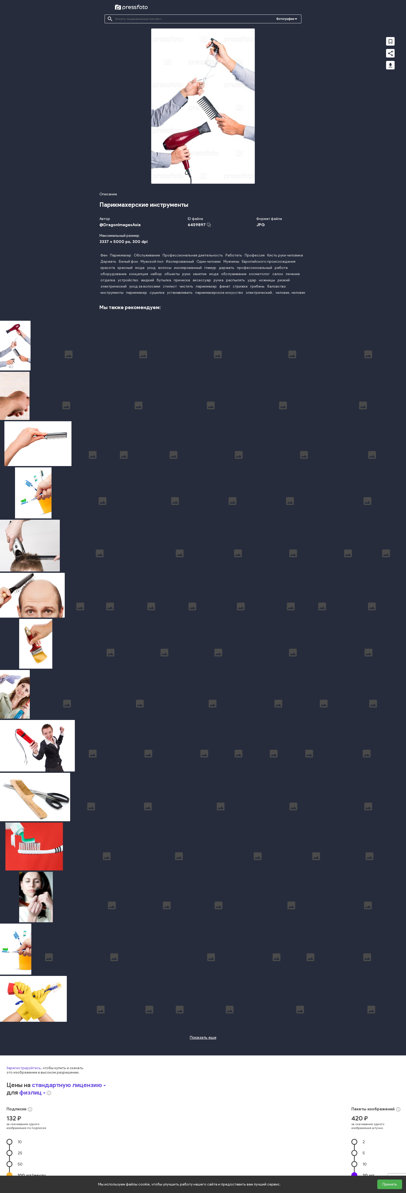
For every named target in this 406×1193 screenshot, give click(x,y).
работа (281, 268)
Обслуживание (147, 255)
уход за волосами (144, 286)
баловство (276, 286)
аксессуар (202, 280)
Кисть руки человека (285, 255)
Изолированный (180, 261)
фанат (224, 286)
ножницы (267, 280)
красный (125, 268)
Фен (103, 255)
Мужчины (231, 261)
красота (107, 268)
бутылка (164, 280)
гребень (257, 286)
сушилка (157, 292)
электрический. (259, 292)
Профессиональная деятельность (193, 255)
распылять (235, 280)
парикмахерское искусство (219, 292)
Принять (389, 1184)
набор (156, 274)
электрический (113, 286)
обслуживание (234, 274)
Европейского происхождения (268, 261)
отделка (107, 280)
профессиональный (254, 268)
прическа (182, 280)
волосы (164, 268)
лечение (293, 274)
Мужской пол (152, 261)
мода (139, 268)
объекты (172, 274)
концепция (138, 274)
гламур (210, 268)
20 (368, 1172)
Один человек (209, 261)
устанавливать (180, 292)
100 (32, 1172)
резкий (284, 280)
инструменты (112, 292)
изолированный (188, 268)
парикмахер (206, 286)
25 (20, 1150)
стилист (170, 286)
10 (20, 1139)
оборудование (113, 274)
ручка (218, 280)
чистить (186, 286)
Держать (108, 261)
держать (226, 268)
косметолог (259, 274)
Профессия (255, 255)
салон (277, 274)
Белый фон (128, 261)
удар (252, 280)
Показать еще (203, 1034)
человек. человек (290, 292)
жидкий (147, 280)
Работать (234, 255)
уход (151, 268)
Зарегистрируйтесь (23, 1065)
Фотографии (285, 19)
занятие (200, 274)
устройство (128, 280)
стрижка (240, 286)
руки (186, 274)
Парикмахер (120, 255)
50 (20, 1161)
